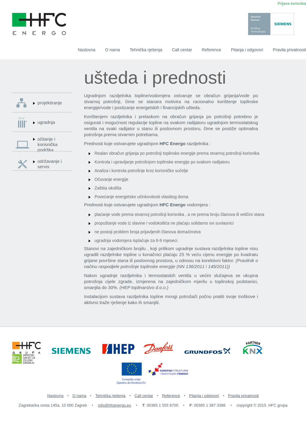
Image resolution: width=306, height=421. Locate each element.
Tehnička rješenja (146, 49)
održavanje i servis (50, 164)
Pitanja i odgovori (247, 49)
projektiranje (50, 102)
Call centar (182, 49)
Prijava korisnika (292, 3)
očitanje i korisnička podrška (48, 144)
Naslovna (86, 49)
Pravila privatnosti (289, 49)
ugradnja (46, 122)
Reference (211, 49)
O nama (112, 49)
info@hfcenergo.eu (114, 405)
